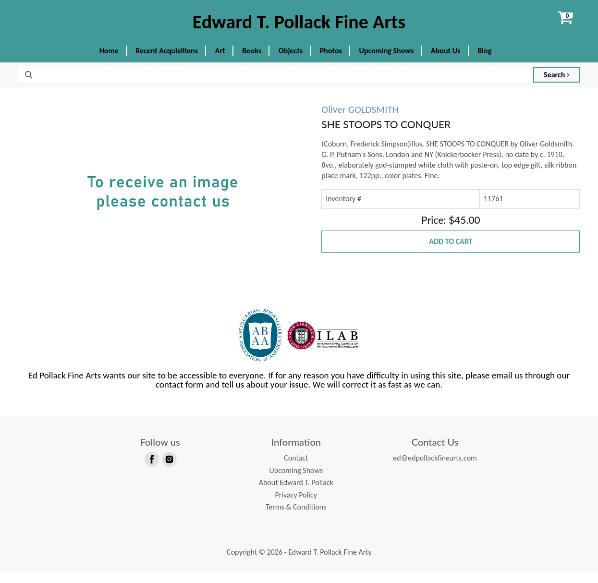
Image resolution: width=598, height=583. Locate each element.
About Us (445, 61)
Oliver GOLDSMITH (359, 120)
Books (251, 61)
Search (556, 85)
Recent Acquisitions (166, 61)
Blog (484, 61)
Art (220, 61)
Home (109, 61)
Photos (331, 61)
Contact (296, 468)
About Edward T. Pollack (296, 493)
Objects (291, 61)
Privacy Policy (296, 505)
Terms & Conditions (296, 517)
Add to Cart (450, 251)
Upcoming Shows (386, 61)
